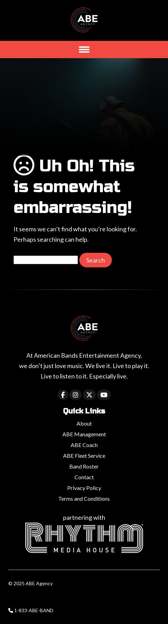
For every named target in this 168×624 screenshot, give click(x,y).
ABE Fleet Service (84, 455)
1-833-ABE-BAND (33, 610)
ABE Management (84, 434)
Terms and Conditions (84, 498)
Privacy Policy (84, 487)
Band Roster (84, 466)
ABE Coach (84, 445)
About (84, 423)
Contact (84, 477)
